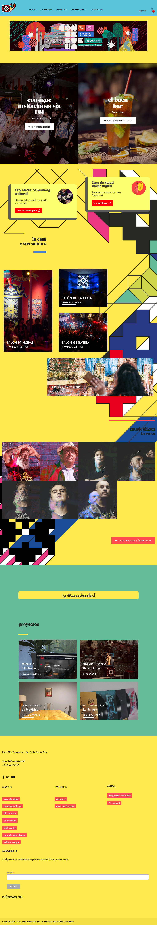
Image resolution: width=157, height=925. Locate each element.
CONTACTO (97, 9)
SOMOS (62, 9)
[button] (65, 806)
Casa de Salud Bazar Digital (103, 184)
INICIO (32, 9)
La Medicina (46, 921)
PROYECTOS (78, 9)
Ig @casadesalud (78, 595)
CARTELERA (46, 9)
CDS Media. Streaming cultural (32, 192)
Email (10, 872)
